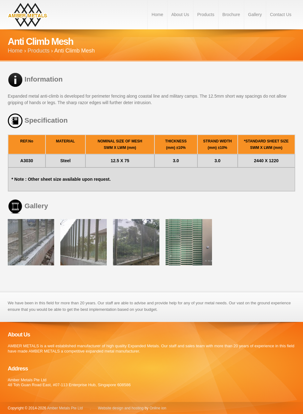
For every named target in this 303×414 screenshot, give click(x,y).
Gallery (255, 14)
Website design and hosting (121, 408)
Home (157, 14)
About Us (180, 14)
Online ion (157, 408)
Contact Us (280, 14)
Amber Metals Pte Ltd (65, 408)
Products (205, 14)
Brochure (231, 14)
